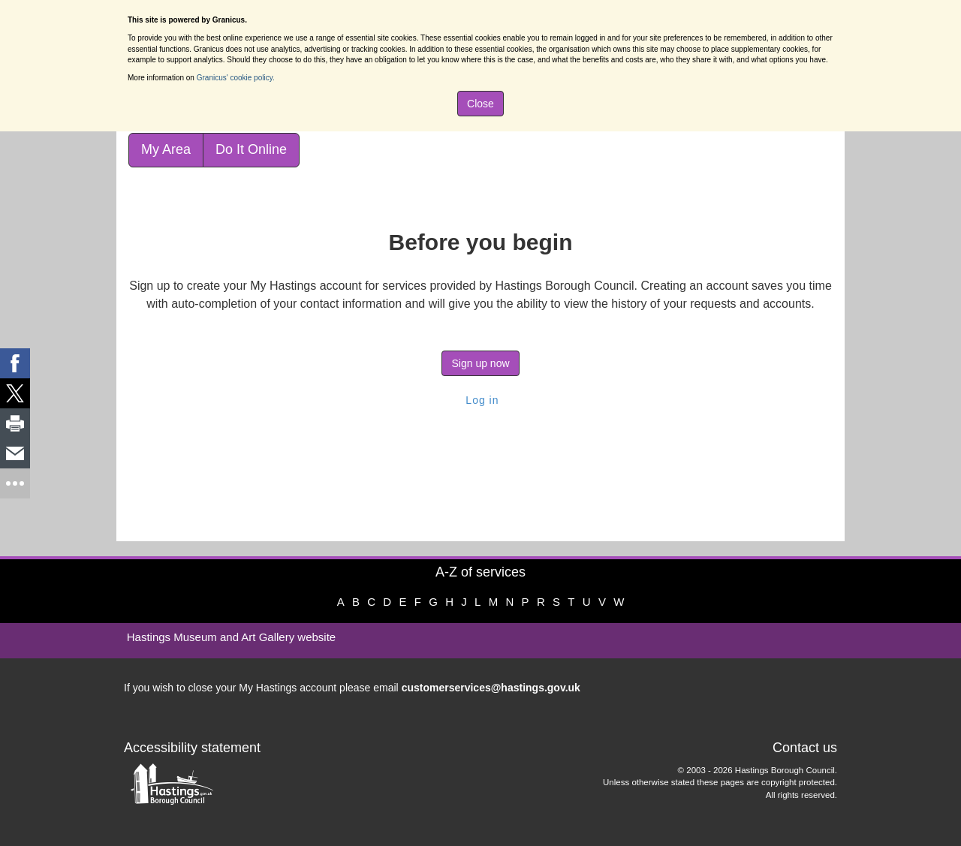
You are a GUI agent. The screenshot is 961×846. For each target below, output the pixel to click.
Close (480, 104)
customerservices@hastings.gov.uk (491, 688)
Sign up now (480, 363)
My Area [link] (166, 149)
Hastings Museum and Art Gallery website (231, 637)
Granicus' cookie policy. (236, 78)
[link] (15, 363)
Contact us (805, 747)
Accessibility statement (192, 747)
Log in (480, 400)
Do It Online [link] (251, 149)
